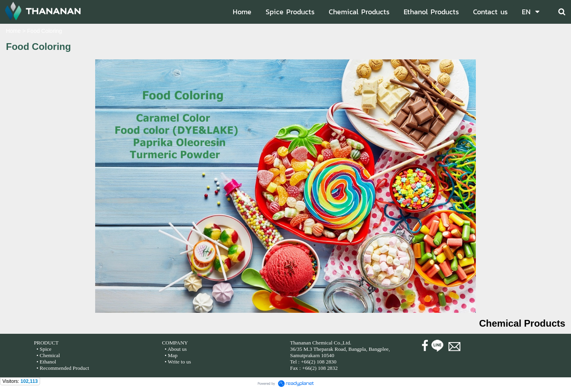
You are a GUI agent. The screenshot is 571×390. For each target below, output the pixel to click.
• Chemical (48, 355)
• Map (170, 355)
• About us (176, 349)
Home (13, 31)
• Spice (43, 349)
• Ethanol (45, 362)
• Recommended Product (62, 368)
